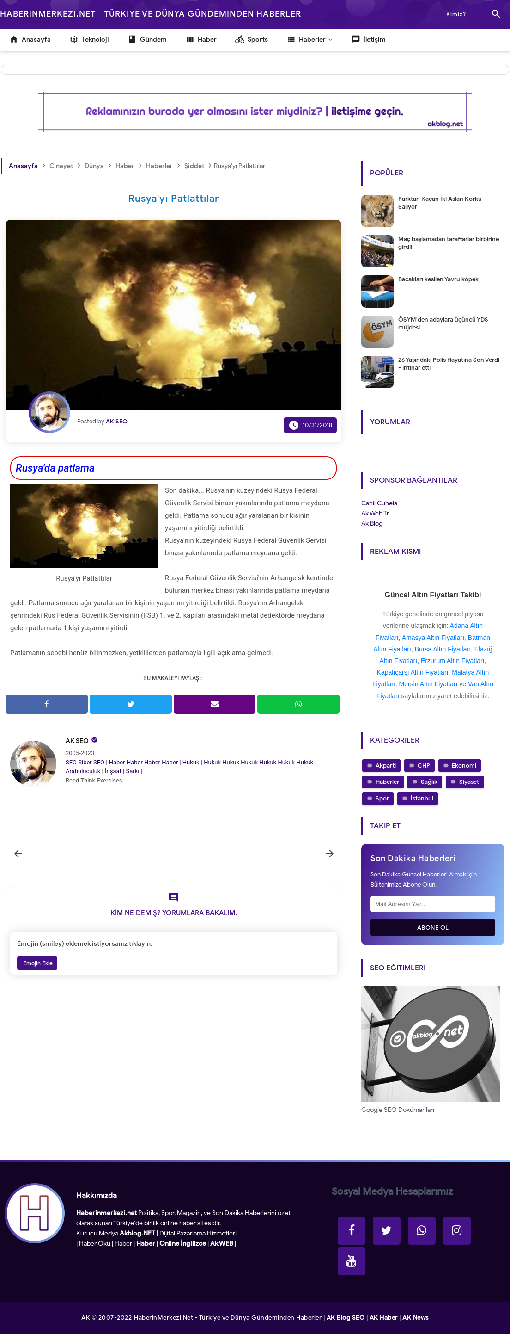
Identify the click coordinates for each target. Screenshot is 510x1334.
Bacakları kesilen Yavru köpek (438, 279)
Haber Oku (94, 1243)
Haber (117, 762)
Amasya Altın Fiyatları (433, 637)
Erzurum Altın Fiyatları (453, 660)
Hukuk (191, 762)
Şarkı (132, 771)
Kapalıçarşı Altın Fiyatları (413, 672)
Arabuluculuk (83, 771)
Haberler (387, 782)
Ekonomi (464, 765)
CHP (424, 765)
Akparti (386, 765)
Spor (382, 798)
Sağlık (429, 782)
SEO (71, 762)
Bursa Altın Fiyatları (443, 649)
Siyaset (469, 782)
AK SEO (77, 741)
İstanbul (422, 798)
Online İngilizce (182, 1243)
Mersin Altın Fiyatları (428, 684)
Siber (84, 762)
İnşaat (113, 771)
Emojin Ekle (37, 963)
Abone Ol (433, 927)
